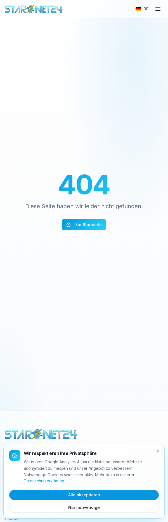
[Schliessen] (157, 451)
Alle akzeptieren (84, 494)
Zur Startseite (84, 224)
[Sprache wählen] (142, 9)
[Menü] (158, 9)
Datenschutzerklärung (44, 480)
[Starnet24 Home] (33, 8)
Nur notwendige (84, 507)
